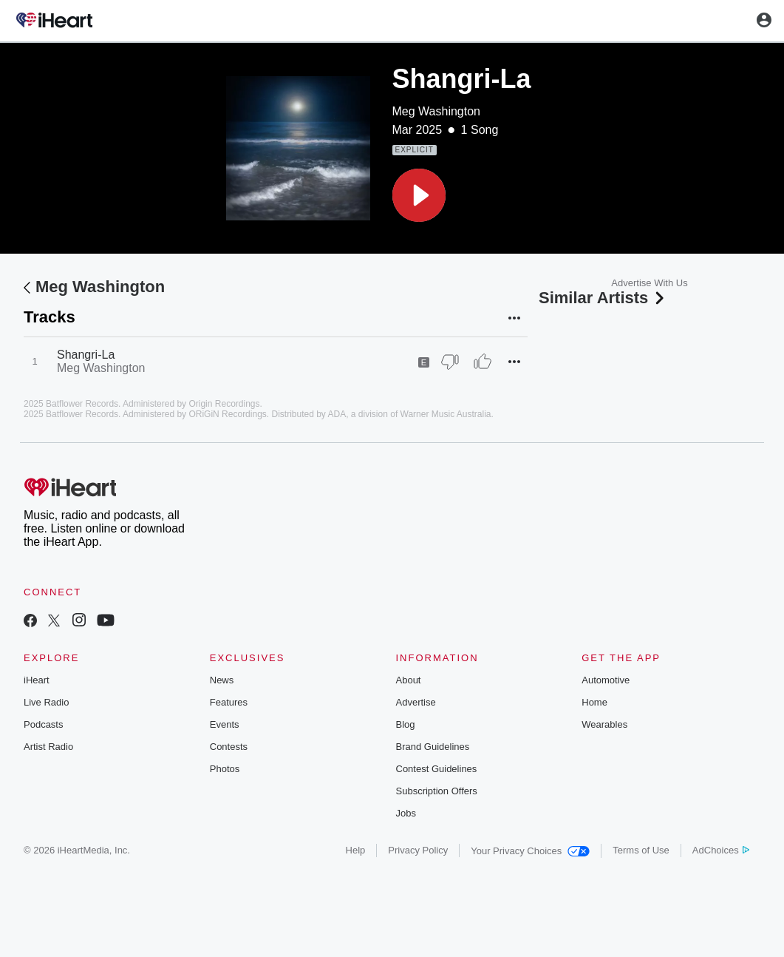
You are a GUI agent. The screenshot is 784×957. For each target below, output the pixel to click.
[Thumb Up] (482, 361)
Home (594, 702)
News (222, 680)
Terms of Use (641, 850)
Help (356, 850)
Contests (229, 746)
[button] (419, 195)
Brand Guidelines (433, 746)
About (408, 680)
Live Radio (46, 702)
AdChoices (720, 850)
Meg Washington (436, 111)
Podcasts (43, 724)
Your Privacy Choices (530, 850)
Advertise (416, 702)
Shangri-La (86, 354)
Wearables (604, 724)
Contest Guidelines (436, 768)
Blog (405, 724)
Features (229, 702)
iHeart (37, 680)
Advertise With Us (649, 282)
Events (224, 724)
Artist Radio (48, 746)
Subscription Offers (436, 791)
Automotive (606, 680)
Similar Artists (603, 297)
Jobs (406, 813)
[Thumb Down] (450, 361)
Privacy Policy (418, 850)
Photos (224, 768)
